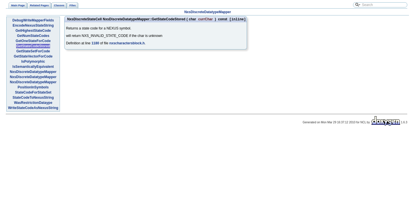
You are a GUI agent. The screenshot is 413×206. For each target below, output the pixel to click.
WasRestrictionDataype (33, 103)
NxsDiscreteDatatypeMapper (207, 12)
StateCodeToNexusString (33, 98)
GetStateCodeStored (33, 46)
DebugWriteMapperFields (33, 20)
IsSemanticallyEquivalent (33, 67)
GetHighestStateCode (33, 31)
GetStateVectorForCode (33, 56)
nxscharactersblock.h (127, 44)
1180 (95, 44)
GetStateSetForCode (33, 51)
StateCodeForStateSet (33, 92)
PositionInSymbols (33, 87)
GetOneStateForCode (33, 41)
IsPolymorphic (33, 62)
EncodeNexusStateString (33, 25)
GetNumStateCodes (33, 36)
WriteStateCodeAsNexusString (33, 108)
